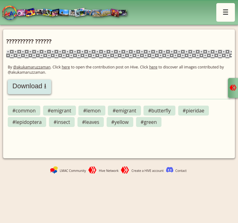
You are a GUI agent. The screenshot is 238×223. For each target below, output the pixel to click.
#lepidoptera (27, 122)
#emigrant (59, 110)
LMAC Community (73, 170)
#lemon (91, 110)
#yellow (120, 122)
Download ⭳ (29, 86)
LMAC (67, 13)
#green (149, 122)
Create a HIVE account (147, 170)
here (66, 67)
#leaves (90, 122)
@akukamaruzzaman (32, 67)
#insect (62, 122)
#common (24, 110)
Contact (181, 170)
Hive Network (109, 170)
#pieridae (194, 110)
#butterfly (159, 110)
